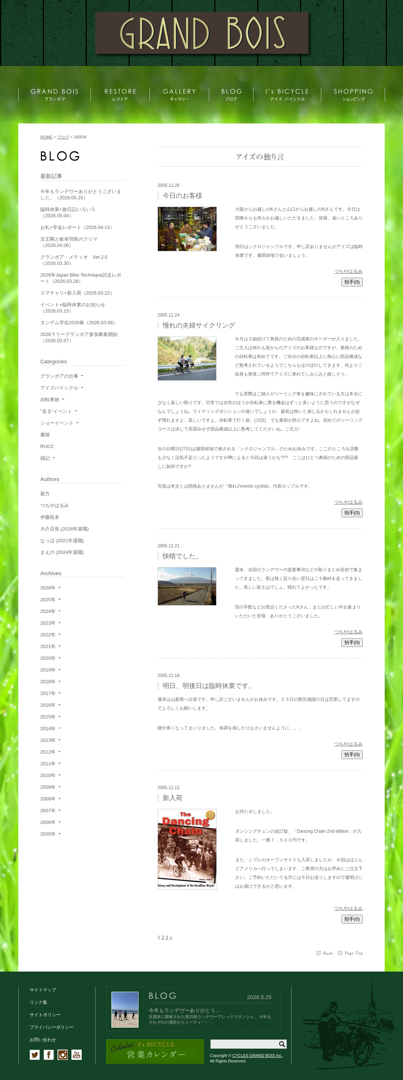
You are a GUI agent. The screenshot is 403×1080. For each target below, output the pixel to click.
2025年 (48, 599)
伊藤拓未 (49, 517)
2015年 (48, 717)
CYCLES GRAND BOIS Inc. (257, 1055)
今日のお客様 (182, 195)
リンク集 (38, 1002)
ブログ (63, 137)
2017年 (48, 693)
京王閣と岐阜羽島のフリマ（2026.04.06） (68, 242)
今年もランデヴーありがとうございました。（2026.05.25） (80, 194)
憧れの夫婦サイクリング (199, 325)
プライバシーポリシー (52, 1027)
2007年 (48, 810)
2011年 (48, 763)
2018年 (48, 681)
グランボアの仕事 (59, 376)
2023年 (48, 623)
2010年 (48, 775)
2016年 (48, 705)
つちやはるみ (348, 271)
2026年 (48, 588)
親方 (45, 493)
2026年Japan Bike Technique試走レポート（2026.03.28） (80, 278)
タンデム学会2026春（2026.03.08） (79, 322)
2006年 (48, 822)
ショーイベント (57, 423)
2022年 (48, 634)
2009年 (48, 787)
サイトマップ (43, 989)
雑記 (45, 458)
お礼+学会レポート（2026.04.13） (77, 227)
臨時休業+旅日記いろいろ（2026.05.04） (68, 212)
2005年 (48, 834)
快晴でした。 (182, 556)
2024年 (48, 611)
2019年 (48, 670)
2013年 (48, 740)
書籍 (45, 434)
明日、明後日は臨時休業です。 (209, 685)
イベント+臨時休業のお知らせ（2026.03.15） (72, 308)
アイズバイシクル (59, 388)
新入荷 (172, 798)
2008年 (48, 799)
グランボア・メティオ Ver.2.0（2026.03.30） (73, 260)
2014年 (48, 728)
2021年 (48, 646)
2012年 (48, 752)
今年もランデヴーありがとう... (184, 1010)
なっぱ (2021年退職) (62, 540)
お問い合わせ (43, 1039)
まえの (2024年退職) (62, 552)
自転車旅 (49, 399)
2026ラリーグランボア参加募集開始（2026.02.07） (79, 337)
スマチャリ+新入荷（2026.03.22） (77, 293)
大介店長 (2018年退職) (64, 529)
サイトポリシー (45, 1014)
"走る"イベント (56, 411)
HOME (46, 137)
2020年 (48, 658)
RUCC (47, 446)
